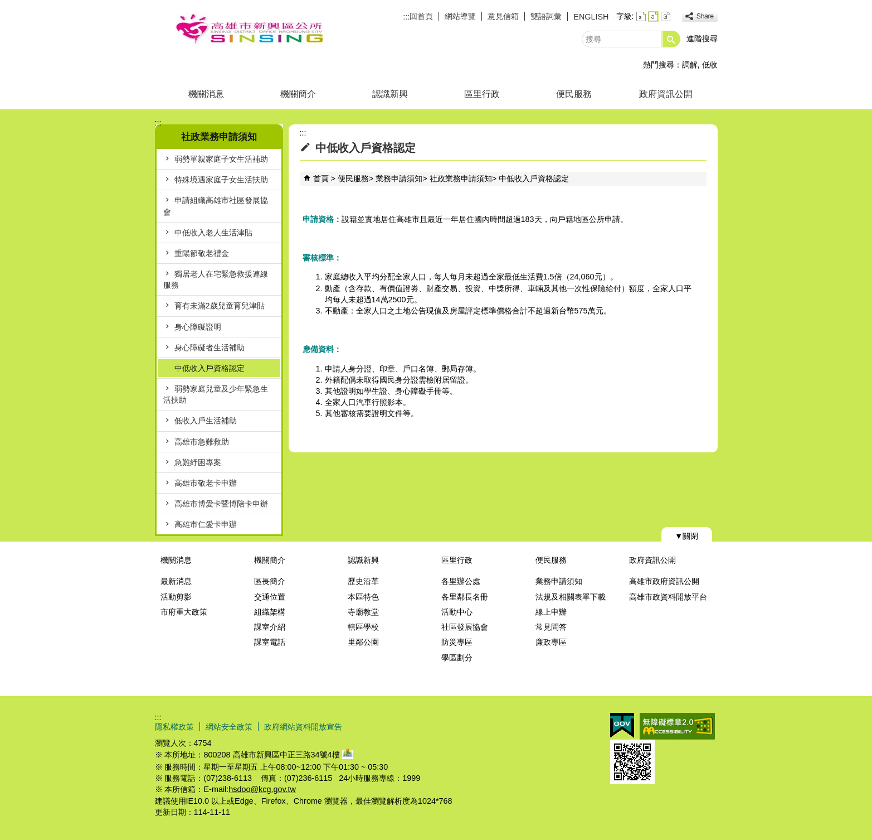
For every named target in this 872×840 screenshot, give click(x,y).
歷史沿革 (363, 581)
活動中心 (456, 611)
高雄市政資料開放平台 (668, 596)
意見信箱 (503, 16)
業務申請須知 (399, 178)
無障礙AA (677, 726)
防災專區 (456, 642)
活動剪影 (176, 596)
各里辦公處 (460, 581)
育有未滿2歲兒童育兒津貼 (219, 305)
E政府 (622, 725)
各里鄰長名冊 (464, 596)
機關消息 (206, 94)
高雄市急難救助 (201, 441)
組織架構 (269, 611)
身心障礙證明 (197, 326)
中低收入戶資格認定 (209, 368)
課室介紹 (269, 626)
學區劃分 (456, 657)
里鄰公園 (363, 642)
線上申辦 (551, 611)
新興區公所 (249, 30)
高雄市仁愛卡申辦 (205, 524)
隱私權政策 (174, 726)
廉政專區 (551, 642)
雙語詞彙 (546, 16)
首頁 (321, 178)
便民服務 (574, 94)
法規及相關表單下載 (570, 596)
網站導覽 (460, 16)
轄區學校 (363, 626)
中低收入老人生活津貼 (213, 232)
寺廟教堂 (363, 611)
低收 (710, 64)
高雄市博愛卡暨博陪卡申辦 (221, 503)
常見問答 (551, 626)
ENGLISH (590, 16)
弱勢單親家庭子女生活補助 (221, 159)
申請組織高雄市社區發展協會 (215, 206)
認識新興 (390, 94)
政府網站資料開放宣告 (303, 726)
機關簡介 (298, 94)
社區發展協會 (464, 626)
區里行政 (482, 94)
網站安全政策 (229, 726)
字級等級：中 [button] (653, 16)
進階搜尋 (702, 38)
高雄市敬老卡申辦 (205, 483)
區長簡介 (269, 581)
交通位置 (269, 596)
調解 (690, 64)
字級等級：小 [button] (641, 16)
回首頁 (421, 16)
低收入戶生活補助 (205, 420)
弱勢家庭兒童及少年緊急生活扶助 (215, 394)
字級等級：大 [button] (665, 16)
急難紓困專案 (197, 462)
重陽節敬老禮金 (201, 253)
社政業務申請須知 (461, 178)
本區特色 (363, 596)
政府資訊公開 (666, 94)
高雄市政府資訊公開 (664, 581)
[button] (671, 39)
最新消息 (176, 581)
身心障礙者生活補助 (209, 347)
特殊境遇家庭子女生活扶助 (221, 179)
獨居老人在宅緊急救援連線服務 (215, 279)
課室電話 (269, 642)
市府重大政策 (183, 611)
